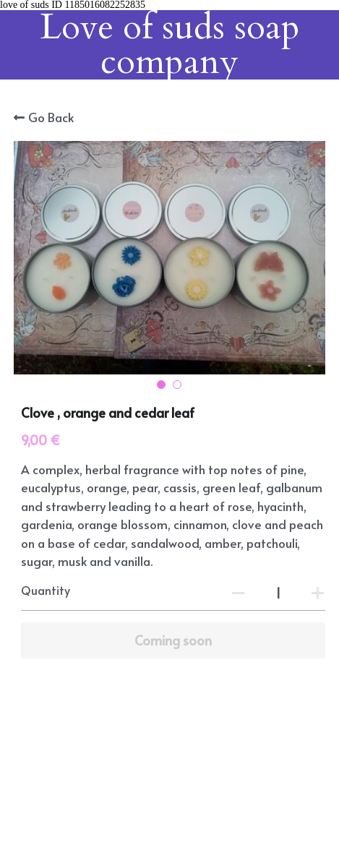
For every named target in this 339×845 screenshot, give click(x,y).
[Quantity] (278, 592)
